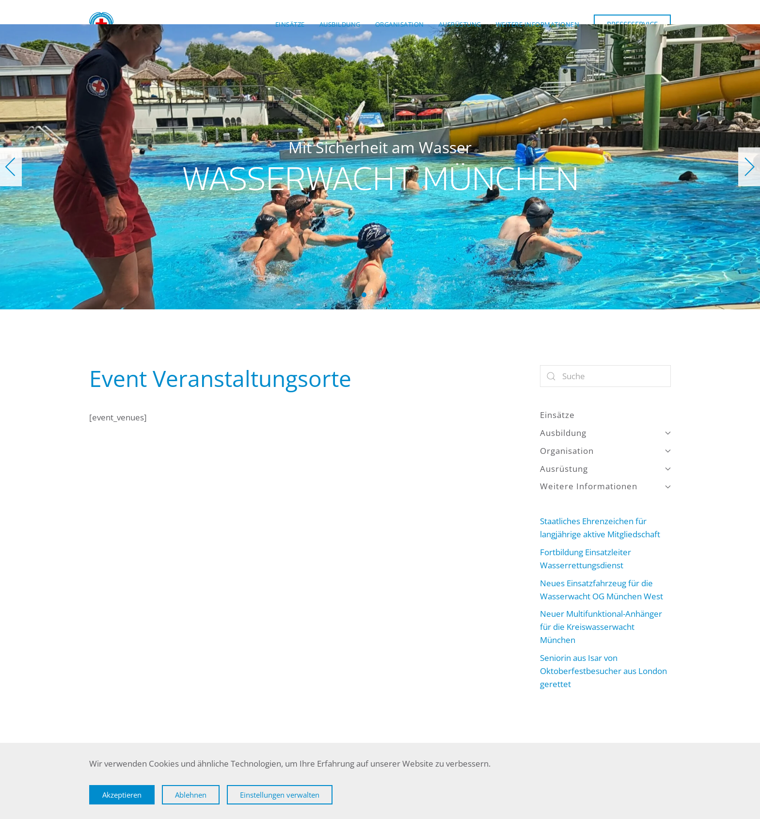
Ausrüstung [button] (460, 24)
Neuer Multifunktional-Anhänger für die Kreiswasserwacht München (601, 626)
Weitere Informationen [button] (538, 24)
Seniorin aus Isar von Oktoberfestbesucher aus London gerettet (603, 671)
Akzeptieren (122, 795)
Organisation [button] (399, 24)
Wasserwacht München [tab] (364, 294)
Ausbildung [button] (340, 24)
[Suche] (605, 376)
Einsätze (290, 24)
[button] (11, 166)
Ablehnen (190, 795)
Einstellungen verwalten (279, 795)
